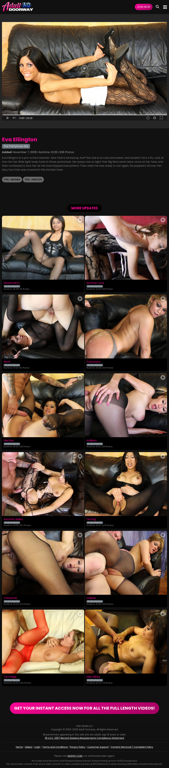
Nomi (7, 361)
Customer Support (98, 747)
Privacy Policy (77, 747)
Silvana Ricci (11, 283)
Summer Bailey (13, 519)
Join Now (143, 7)
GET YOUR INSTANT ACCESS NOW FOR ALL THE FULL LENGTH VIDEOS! (84, 708)
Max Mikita (93, 676)
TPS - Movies (12, 179)
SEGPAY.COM (75, 756)
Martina (9, 440)
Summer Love (95, 283)
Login (37, 747)
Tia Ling (91, 519)
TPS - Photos (33, 179)
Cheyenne (10, 598)
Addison (91, 440)
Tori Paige (10, 676)
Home (19, 747)
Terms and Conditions (55, 747)
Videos (28, 747)
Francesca (93, 361)
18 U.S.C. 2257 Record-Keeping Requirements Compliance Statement (84, 738)
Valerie (91, 598)
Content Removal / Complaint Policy (132, 747)
